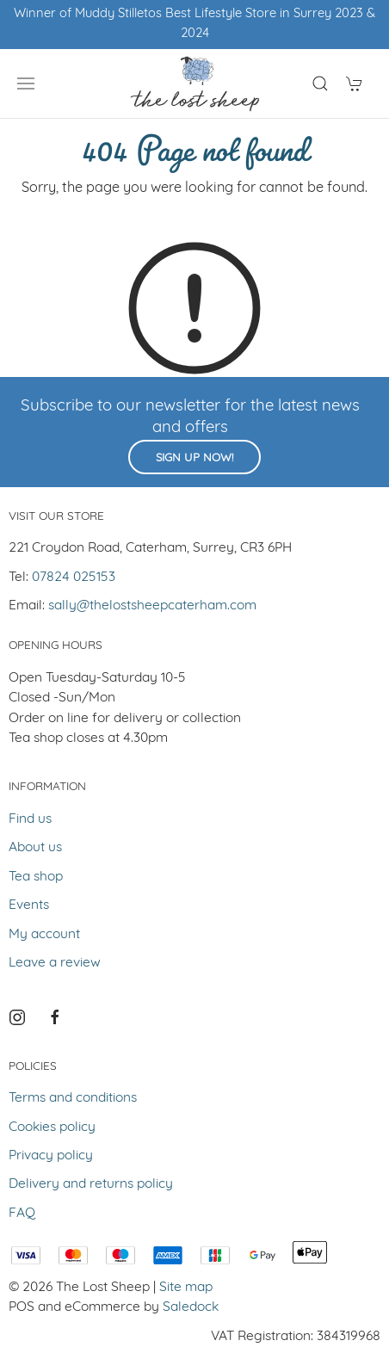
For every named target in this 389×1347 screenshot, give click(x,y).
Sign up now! (194, 458)
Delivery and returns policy (91, 1184)
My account (44, 935)
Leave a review (55, 963)
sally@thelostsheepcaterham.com (152, 606)
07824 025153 (73, 577)
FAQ (22, 1213)
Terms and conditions (73, 1098)
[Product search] (320, 83)
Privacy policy (51, 1156)
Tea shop (36, 877)
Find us (30, 819)
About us (35, 848)
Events (29, 905)
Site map (186, 1287)
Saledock (191, 1307)
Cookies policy (52, 1127)
